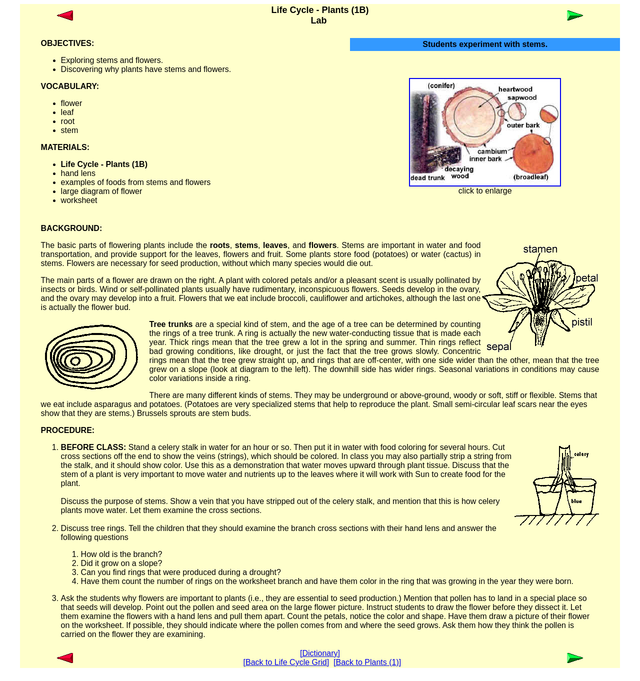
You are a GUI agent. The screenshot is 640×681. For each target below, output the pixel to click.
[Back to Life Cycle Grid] (287, 662)
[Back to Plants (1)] (367, 662)
